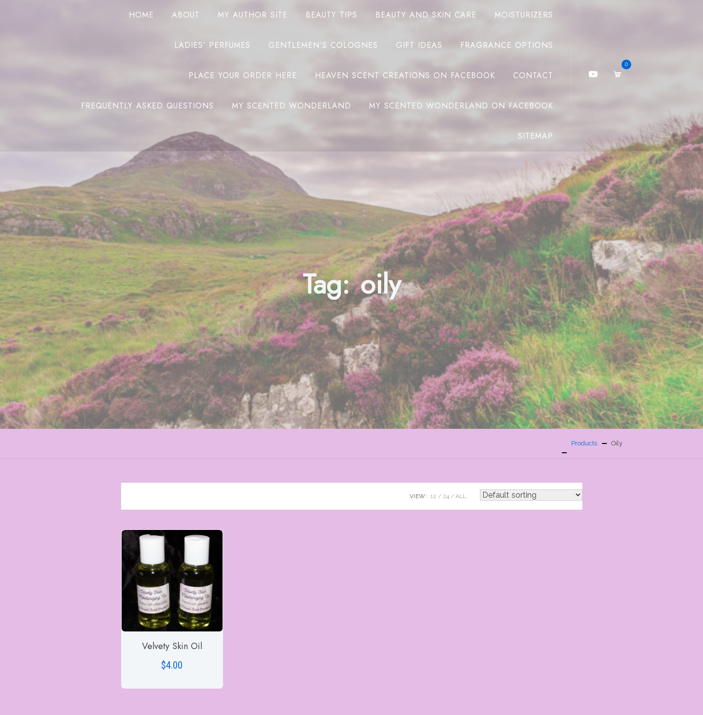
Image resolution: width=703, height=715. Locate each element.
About (186, 15)
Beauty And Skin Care (425, 15)
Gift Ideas (419, 45)
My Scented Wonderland (291, 105)
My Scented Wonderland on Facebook (461, 105)
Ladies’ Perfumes (212, 45)
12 (433, 496)
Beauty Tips (331, 15)
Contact (533, 75)
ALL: (461, 496)
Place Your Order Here (242, 75)
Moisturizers (524, 15)
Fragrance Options (506, 45)
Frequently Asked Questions (147, 105)
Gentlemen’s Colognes (323, 45)
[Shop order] (531, 495)
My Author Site (253, 15)
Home (141, 15)
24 (446, 496)
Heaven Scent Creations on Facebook (405, 75)
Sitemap (535, 136)
